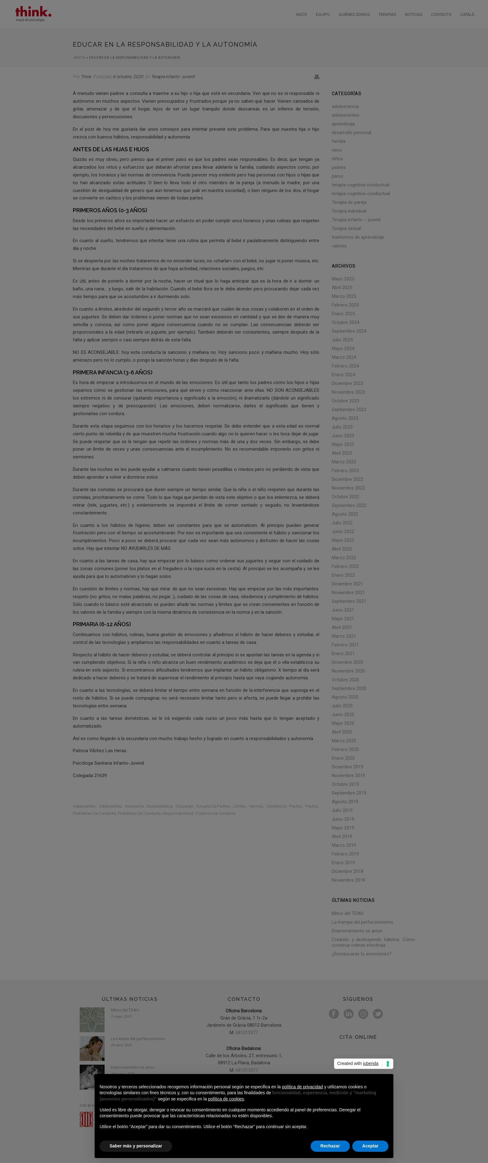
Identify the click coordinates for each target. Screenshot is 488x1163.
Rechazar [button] (330, 1145)
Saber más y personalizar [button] (136, 1145)
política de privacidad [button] (302, 1086)
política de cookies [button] (226, 1098)
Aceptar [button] (370, 1145)
